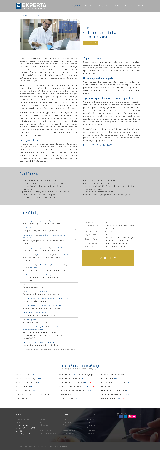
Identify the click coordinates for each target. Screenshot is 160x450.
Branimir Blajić (52, 342)
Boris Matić (30, 238)
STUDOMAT (129, 6)
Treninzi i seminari (45, 431)
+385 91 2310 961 (23, 428)
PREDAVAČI (99, 6)
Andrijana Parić (41, 275)
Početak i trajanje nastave (48, 434)
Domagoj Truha (27, 265)
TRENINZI (88, 6)
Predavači (66, 425)
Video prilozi (91, 434)
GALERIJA (117, 6)
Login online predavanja (47, 428)
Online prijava (44, 425)
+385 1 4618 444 (23, 425)
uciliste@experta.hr (24, 434)
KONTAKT (141, 6)
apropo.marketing (62, 446)
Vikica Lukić (40, 298)
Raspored (43, 419)
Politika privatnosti (69, 434)
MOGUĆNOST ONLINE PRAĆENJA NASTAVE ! (98, 145)
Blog (88, 422)
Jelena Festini (64, 255)
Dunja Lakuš (26, 342)
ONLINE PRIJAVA (90, 43)
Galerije (89, 428)
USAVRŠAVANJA (74, 6)
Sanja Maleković (31, 228)
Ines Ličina (54, 248)
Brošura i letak (91, 425)
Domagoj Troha (41, 221)
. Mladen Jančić (38, 342)
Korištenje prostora (69, 431)
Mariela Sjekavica (31, 221)
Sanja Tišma (44, 235)
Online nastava (92, 419)
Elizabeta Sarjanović (43, 255)
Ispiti (41, 422)
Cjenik (65, 419)
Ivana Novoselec (27, 275)
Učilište (65, 428)
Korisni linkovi (91, 431)
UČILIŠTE (61, 6)
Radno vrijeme (67, 422)
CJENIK (108, 6)
